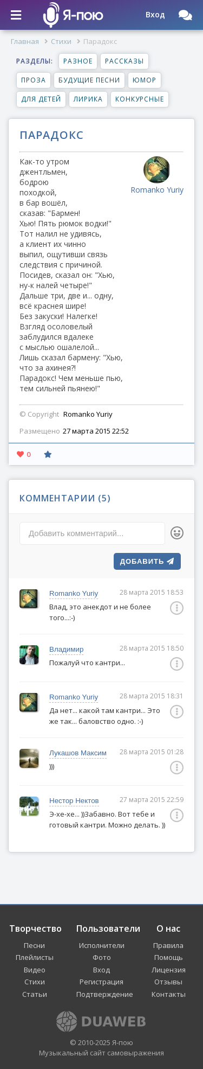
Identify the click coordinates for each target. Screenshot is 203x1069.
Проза (33, 80)
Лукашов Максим (78, 753)
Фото (102, 957)
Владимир (66, 649)
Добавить (147, 561)
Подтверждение (104, 994)
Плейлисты (35, 957)
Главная (25, 41)
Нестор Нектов (74, 801)
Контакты (169, 994)
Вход (101, 970)
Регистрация (101, 982)
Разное (78, 61)
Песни (34, 945)
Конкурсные (139, 99)
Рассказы (124, 61)
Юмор (144, 80)
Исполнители (102, 945)
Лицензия (169, 970)
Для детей (41, 99)
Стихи (61, 41)
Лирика (88, 99)
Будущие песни (89, 80)
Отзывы (168, 982)
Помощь (168, 957)
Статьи (34, 994)
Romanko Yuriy (73, 593)
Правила (168, 945)
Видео (34, 970)
